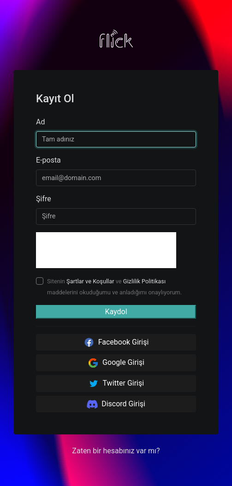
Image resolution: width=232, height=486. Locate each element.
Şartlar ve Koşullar (90, 281)
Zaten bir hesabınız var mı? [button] (116, 450)
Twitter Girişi (116, 383)
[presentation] (106, 250)
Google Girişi (116, 363)
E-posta (48, 160)
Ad (40, 121)
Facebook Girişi (116, 342)
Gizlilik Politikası (144, 281)
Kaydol (116, 311)
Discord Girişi (116, 404)
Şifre (43, 198)
